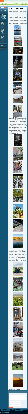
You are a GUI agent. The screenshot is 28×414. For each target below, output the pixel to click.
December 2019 (2, 23)
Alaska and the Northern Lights (3, 18)
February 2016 (2, 32)
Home (1, 5)
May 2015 (2, 35)
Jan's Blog (2, 0)
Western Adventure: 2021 (3, 10)
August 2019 (2, 24)
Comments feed (2, 49)
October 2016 (2, 30)
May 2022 (2, 22)
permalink (19, 389)
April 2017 (2, 28)
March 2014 (2, 39)
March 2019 (2, 25)
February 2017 (2, 29)
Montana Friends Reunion (3, 12)
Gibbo (8, 412)
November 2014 (2, 36)
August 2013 (2, 41)
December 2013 (2, 40)
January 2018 (2, 27)
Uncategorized (14, 389)
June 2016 (2, 31)
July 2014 (2, 37)
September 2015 (2, 34)
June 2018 (2, 26)
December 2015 (2, 33)
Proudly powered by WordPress (2, 412)
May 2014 (2, 38)
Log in (1, 48)
